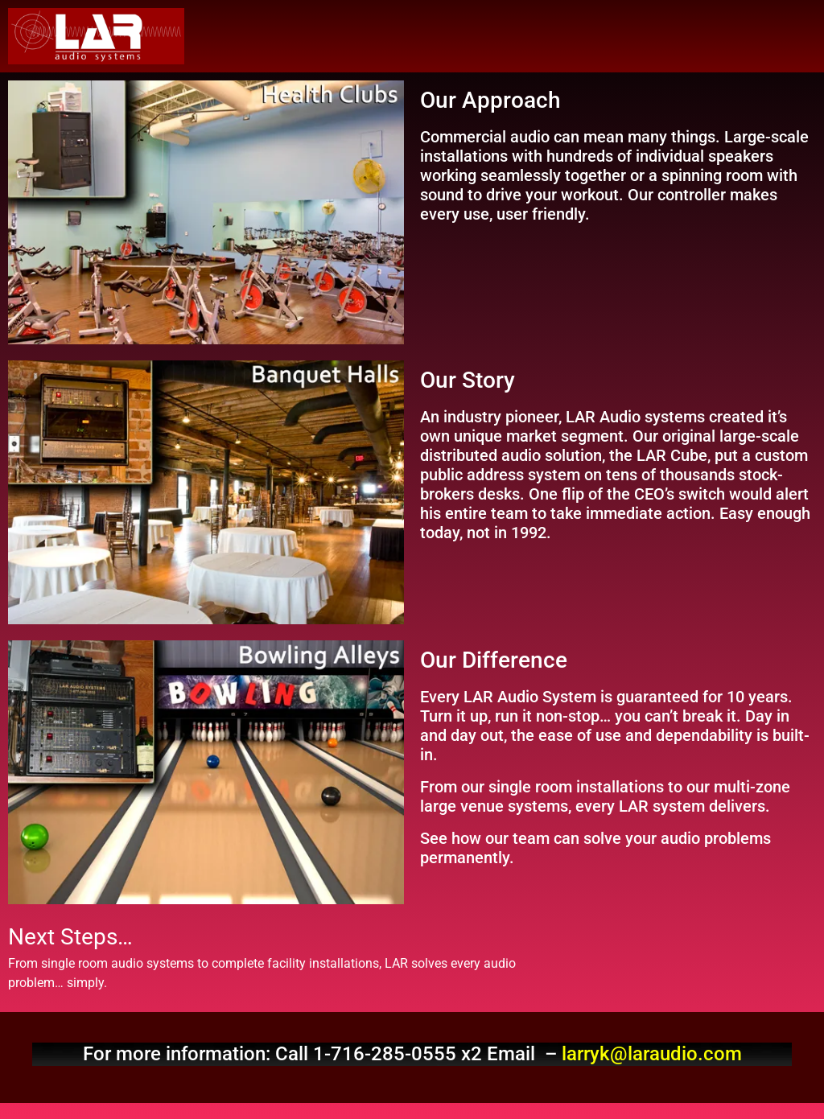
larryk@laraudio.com (652, 1054)
